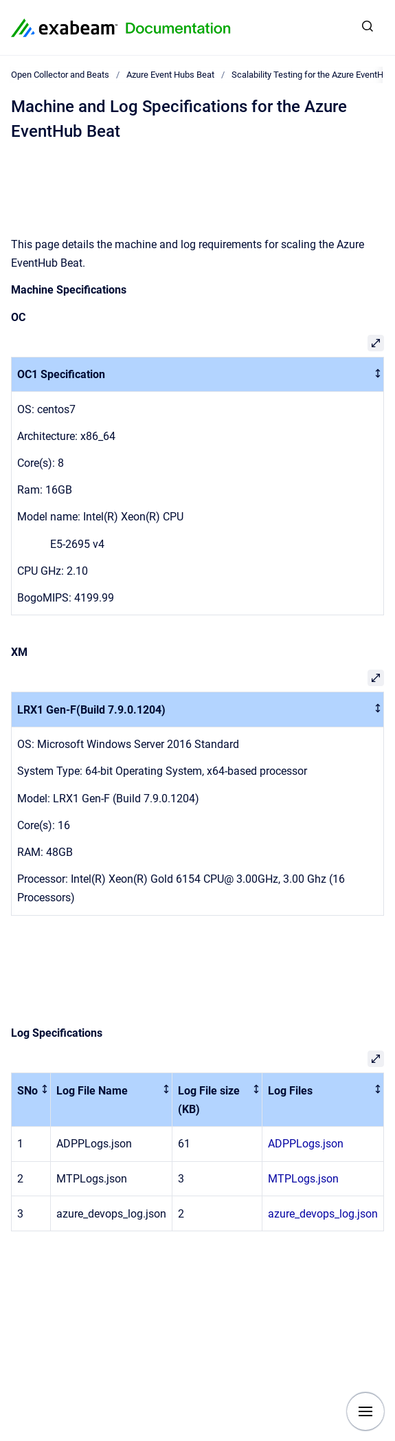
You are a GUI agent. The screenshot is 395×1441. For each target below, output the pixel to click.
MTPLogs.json (303, 1178)
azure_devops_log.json (323, 1213)
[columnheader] (198, 374)
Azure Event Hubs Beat (170, 74)
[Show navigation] (365, 1411)
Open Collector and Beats (60, 74)
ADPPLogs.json (305, 1143)
